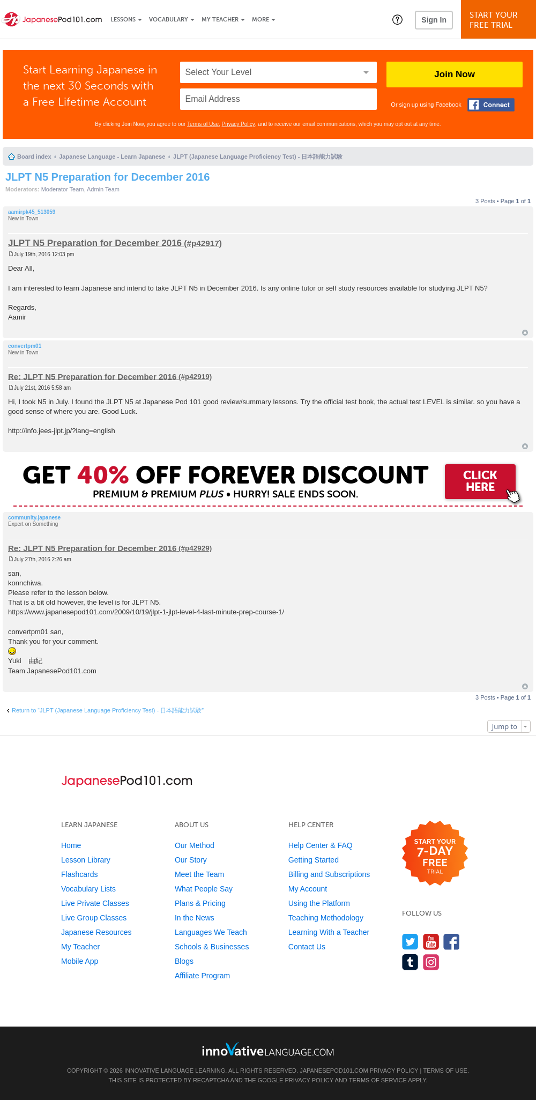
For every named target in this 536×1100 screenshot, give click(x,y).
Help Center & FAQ (320, 845)
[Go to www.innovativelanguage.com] (268, 1049)
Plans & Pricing (200, 903)
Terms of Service (378, 1080)
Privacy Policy (238, 124)
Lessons (123, 19)
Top (525, 333)
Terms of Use (203, 124)
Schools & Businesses (212, 946)
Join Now (454, 74)
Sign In (433, 20)
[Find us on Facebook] (451, 941)
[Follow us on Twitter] (410, 941)
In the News (194, 917)
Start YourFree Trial (500, 20)
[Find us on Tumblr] (410, 962)
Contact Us (306, 946)
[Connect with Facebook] (491, 105)
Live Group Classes (93, 917)
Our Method (194, 845)
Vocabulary (168, 19)
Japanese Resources (96, 932)
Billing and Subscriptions (329, 874)
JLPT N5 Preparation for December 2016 (107, 177)
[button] (397, 19)
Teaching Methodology (325, 917)
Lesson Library (85, 860)
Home (71, 845)
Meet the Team (199, 874)
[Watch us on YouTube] (431, 941)
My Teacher (220, 19)
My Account (307, 889)
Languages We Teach (211, 932)
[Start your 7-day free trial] (435, 854)
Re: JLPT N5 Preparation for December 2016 (92, 376)
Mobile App (79, 961)
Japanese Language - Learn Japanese (112, 156)
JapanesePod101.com (334, 1070)
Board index (34, 156)
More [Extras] (260, 19)
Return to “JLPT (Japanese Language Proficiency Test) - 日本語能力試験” (108, 710)
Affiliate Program (202, 975)
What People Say (204, 889)
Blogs (184, 961)
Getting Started (313, 860)
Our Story (191, 860)
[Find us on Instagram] (431, 962)
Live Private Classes (95, 903)
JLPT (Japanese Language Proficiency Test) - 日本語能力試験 (258, 156)
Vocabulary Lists (88, 889)
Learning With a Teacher (329, 932)
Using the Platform (319, 903)
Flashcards (79, 874)
